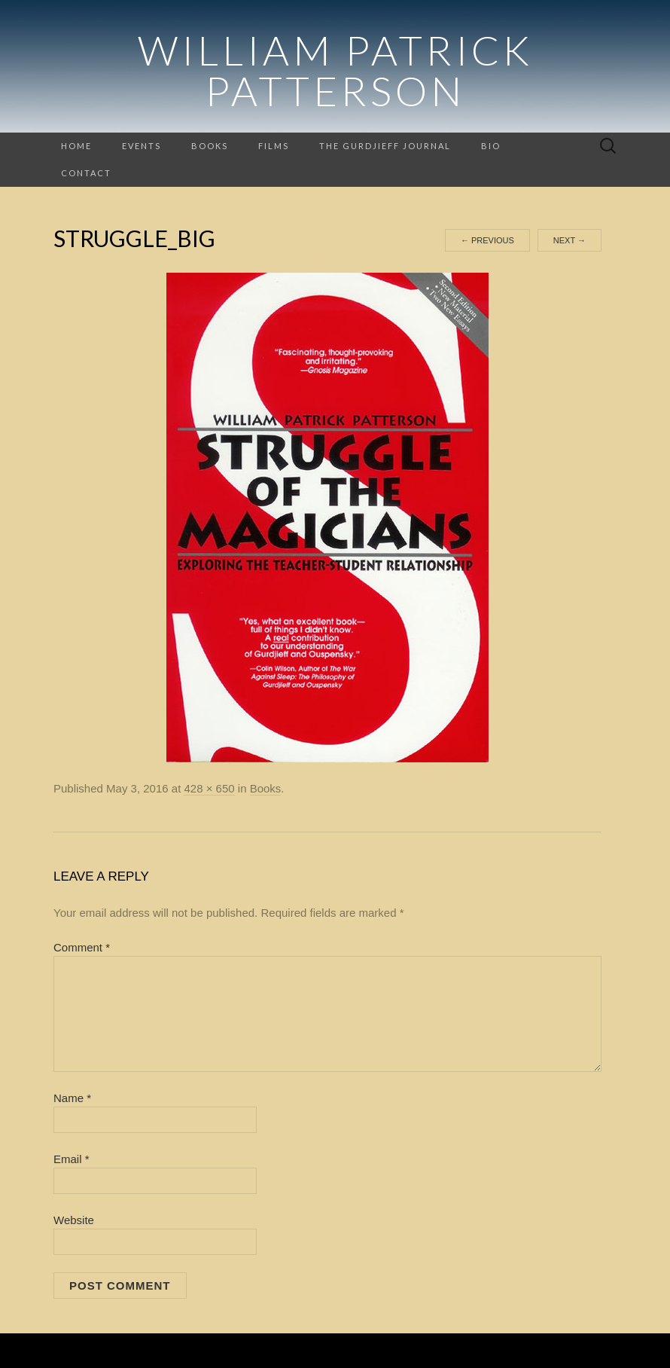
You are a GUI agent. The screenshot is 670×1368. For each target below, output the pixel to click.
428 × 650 (209, 788)
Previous (487, 240)
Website (73, 1220)
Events (141, 146)
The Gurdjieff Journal (385, 146)
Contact (86, 173)
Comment (81, 947)
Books (209, 146)
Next (569, 240)
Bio (491, 146)
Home (76, 146)
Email (71, 1159)
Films (273, 146)
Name (72, 1098)
